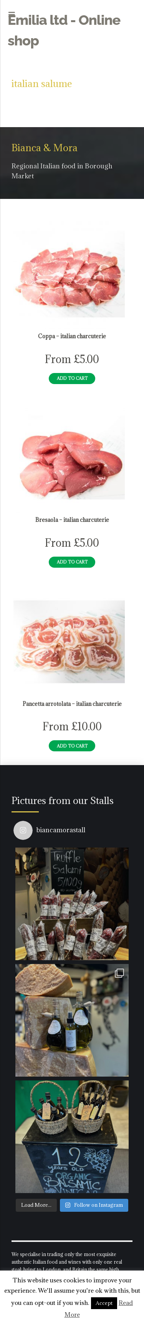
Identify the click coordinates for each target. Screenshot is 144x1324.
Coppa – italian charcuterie (72, 336)
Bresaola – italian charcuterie (72, 520)
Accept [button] (104, 1303)
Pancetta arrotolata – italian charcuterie (72, 704)
